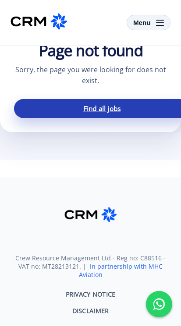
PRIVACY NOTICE (91, 294)
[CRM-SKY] (39, 21)
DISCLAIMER (90, 311)
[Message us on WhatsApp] (159, 304)
